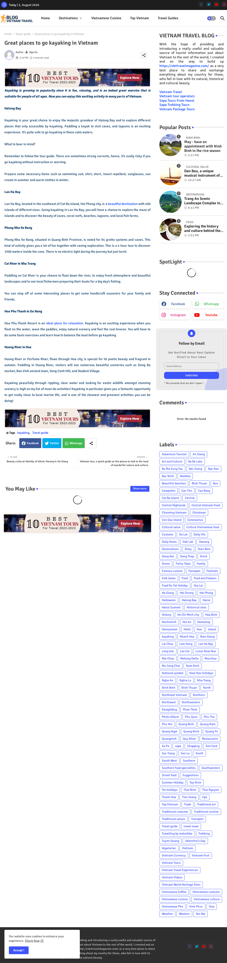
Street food (169, 775)
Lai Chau (167, 644)
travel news (191, 826)
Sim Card (211, 746)
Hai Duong (187, 593)
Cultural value (171, 527)
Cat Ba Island (170, 498)
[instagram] (224, 4)
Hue (199, 629)
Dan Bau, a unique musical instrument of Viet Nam (202, 173)
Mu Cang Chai (171, 666)
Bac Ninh (168, 476)
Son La (185, 753)
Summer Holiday (173, 782)
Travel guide (23, 34)
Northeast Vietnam (174, 695)
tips (204, 797)
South (200, 753)
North (207, 688)
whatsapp (211, 304)
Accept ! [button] (18, 950)
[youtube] (216, 4)
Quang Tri (211, 731)
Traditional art (206, 804)
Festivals (212, 571)
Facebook (33, 443)
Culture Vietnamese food (202, 527)
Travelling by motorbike (177, 833)
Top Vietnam (139, 18)
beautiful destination (123, 204)
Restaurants (210, 739)
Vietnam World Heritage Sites (181, 885)
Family (201, 564)
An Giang (199, 454)
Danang (204, 542)
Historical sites (196, 607)
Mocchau (210, 658)
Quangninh (169, 739)
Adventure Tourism (174, 454)
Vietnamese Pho (172, 906)
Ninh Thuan (189, 688)
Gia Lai (198, 585)
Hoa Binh (211, 615)
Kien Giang (207, 636)
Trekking (204, 833)
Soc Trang (168, 753)
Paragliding (169, 709)
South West (169, 760)
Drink (203, 556)
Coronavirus (195, 520)
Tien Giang (189, 797)
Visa (211, 906)
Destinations (68, 18)
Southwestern (211, 768)
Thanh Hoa (169, 797)
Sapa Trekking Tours (174, 105)
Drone (166, 564)
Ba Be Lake (195, 461)
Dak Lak (188, 542)
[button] (211, 18)
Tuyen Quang (170, 841)
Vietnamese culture (207, 899)
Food (185, 578)
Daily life (199, 534)
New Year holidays (201, 673)
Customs (167, 534)
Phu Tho (209, 717)
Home (45, 18)
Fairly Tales (183, 564)
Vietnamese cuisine (106, 18)
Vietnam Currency (174, 855)
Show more (140, 488)
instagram (178, 315)
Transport (197, 819)
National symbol (172, 673)
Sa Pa (165, 746)
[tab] (45, 18)
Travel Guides (168, 18)
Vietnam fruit (200, 855)
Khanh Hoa (187, 636)
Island (212, 629)
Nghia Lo (185, 680)
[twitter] (208, 4)
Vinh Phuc (196, 906)
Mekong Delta (189, 658)
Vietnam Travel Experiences (180, 870)
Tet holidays (170, 790)
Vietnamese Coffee (174, 892)
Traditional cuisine (206, 812)
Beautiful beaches (174, 483)
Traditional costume (175, 812)
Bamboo (185, 476)
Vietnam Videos (172, 877)
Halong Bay (189, 600)
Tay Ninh (195, 782)
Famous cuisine (172, 571)
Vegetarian (169, 848)
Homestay (203, 622)
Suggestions (190, 775)
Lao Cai (185, 651)
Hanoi (206, 600)
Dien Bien (204, 549)
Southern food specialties (179, 768)
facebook (178, 304)
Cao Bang (204, 491)
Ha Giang (168, 593)
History (166, 615)
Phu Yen (167, 724)
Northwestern (191, 702)
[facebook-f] (201, 4)
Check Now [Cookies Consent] (32, 941)
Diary (188, 549)
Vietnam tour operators (177, 96)
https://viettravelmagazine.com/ (184, 66)
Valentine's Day (195, 841)
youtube (211, 315)
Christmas (199, 512)
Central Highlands (174, 505)
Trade (187, 804)
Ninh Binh (168, 688)
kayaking (23, 433)
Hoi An (186, 622)
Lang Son (168, 651)
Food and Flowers (205, 578)
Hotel (187, 629)
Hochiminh (169, 622)
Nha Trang (204, 680)
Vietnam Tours (171, 863)
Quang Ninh (191, 731)
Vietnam (187, 848)
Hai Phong (206, 593)
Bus (215, 483)
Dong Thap (187, 556)
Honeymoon (170, 629)
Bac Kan (213, 469)
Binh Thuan (199, 483)
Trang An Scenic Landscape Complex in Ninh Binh (202, 201)
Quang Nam (207, 724)
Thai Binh (190, 790)
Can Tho (186, 491)
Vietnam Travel (170, 92)
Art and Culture (172, 461)
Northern (199, 695)
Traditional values (173, 819)
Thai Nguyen (210, 790)
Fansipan (194, 571)
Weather (167, 914)
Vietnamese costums (206, 892)
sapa (178, 746)
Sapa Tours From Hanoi (176, 100)
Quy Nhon (189, 739)
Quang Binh (186, 724)
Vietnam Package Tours (177, 109)
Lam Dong (185, 644)
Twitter (54, 443)
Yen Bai (200, 914)
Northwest (169, 702)
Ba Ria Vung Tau (172, 469)
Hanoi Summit (171, 607)
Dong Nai (168, 556)
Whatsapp (76, 443)
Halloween (169, 600)
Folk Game (169, 578)
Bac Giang (195, 469)
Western (184, 914)
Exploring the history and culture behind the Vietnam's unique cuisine (202, 228)
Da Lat (183, 534)
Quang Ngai (169, 731)
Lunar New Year (206, 651)
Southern (189, 760)
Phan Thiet (190, 709)
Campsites (168, 491)
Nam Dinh (192, 666)
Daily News (169, 542)
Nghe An (167, 680)
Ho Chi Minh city (188, 615)
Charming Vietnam (174, 512)
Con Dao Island (171, 520)
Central (190, 498)
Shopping (193, 746)
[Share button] (91, 443)
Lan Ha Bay (205, 644)
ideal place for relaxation (64, 323)
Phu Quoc (191, 717)
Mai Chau (168, 658)
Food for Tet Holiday (175, 585)
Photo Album (170, 717)
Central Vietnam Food (206, 505)
